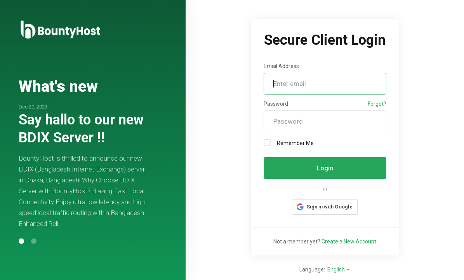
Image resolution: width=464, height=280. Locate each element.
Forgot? (377, 104)
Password (276, 104)
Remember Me (289, 142)
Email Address (281, 66)
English (339, 269)
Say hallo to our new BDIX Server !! (81, 129)
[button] (21, 241)
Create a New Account (348, 241)
